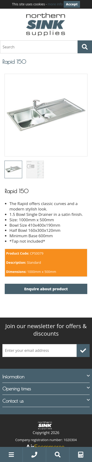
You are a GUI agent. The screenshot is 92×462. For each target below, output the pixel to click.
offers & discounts (46, 329)
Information (13, 376)
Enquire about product (46, 288)
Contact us (13, 400)
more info (55, 4)
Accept (72, 4)
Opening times (16, 388)
